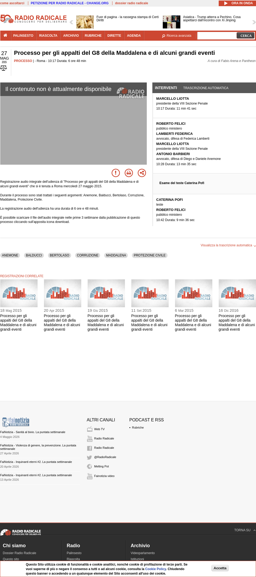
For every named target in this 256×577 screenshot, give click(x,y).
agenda (134, 36)
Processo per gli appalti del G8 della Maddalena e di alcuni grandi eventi (18, 322)
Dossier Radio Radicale (19, 553)
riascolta (48, 36)
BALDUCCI (34, 255)
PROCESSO (23, 61)
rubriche (93, 36)
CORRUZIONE (88, 255)
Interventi (166, 88)
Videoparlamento (143, 553)
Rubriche (138, 427)
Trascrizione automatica (206, 88)
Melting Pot (101, 466)
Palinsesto (74, 553)
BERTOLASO (59, 255)
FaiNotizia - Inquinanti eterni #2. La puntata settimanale (36, 461)
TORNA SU (242, 530)
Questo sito (11, 559)
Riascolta (73, 559)
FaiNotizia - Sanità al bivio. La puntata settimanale (33, 432)
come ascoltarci (12, 3)
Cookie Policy (155, 569)
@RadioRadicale (105, 457)
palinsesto (23, 36)
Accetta (220, 568)
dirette (114, 36)
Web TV (99, 429)
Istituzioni (137, 559)
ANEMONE (10, 255)
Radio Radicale (104, 438)
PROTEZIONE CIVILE (149, 255)
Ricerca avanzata (179, 36)
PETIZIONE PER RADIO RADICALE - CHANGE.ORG (70, 3)
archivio (71, 36)
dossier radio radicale (131, 3)
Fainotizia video (104, 476)
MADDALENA (116, 255)
